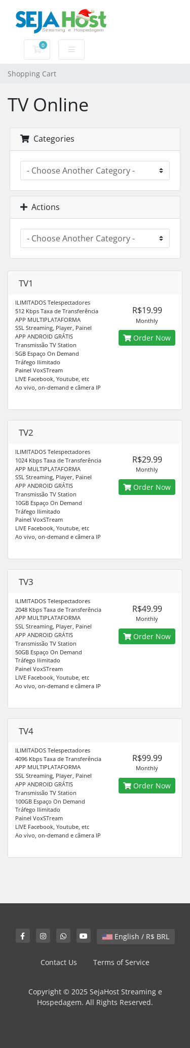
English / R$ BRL (135, 936)
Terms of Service (121, 962)
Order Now (147, 338)
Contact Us (59, 962)
